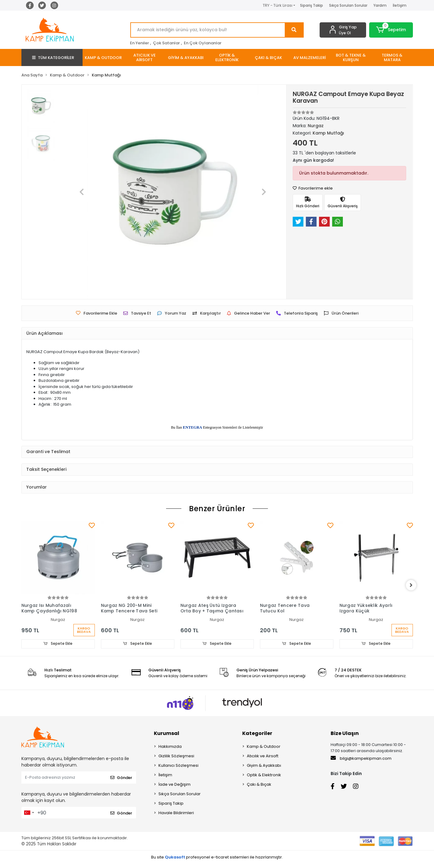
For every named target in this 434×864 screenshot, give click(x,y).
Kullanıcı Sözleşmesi (178, 766)
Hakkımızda (170, 747)
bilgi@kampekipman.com (361, 758)
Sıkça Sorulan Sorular (348, 5)
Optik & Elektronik (264, 775)
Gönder (121, 778)
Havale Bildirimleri (176, 813)
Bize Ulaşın (345, 733)
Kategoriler (257, 733)
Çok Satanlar (166, 43)
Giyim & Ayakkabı (264, 766)
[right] (412, 585)
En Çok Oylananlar (202, 43)
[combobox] (29, 812)
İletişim (399, 5)
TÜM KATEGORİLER (53, 58)
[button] (391, 30)
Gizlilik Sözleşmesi (176, 756)
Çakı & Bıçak (259, 785)
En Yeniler (139, 43)
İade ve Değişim (174, 785)
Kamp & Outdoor (263, 747)
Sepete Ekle (58, 643)
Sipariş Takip (311, 5)
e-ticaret (220, 857)
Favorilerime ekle (313, 188)
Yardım (380, 5)
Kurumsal (166, 733)
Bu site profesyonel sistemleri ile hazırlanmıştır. (217, 857)
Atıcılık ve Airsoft (262, 756)
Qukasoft (175, 857)
